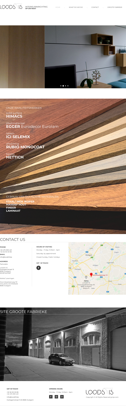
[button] (63, 86)
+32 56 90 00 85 (12, 392)
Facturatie (4, 264)
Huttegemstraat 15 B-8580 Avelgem (20, 400)
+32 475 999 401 (6, 250)
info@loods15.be (6, 257)
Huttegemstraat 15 (7, 269)
